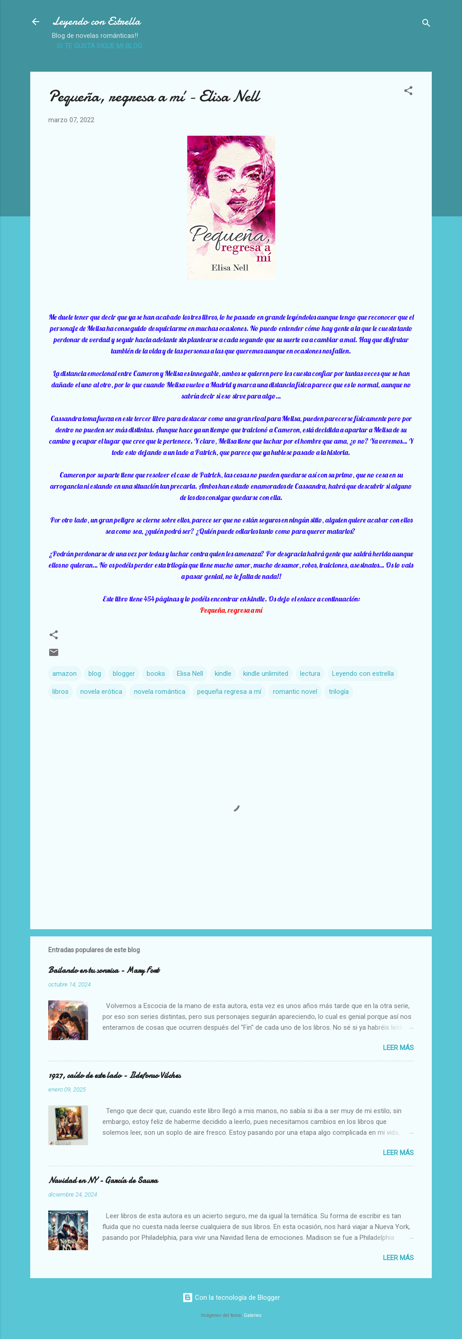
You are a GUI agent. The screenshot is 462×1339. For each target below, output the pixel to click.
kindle (223, 674)
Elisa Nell (190, 674)
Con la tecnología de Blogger (231, 1297)
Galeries (253, 1315)
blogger (124, 674)
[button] (408, 92)
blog (94, 674)
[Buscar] (426, 24)
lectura (310, 674)
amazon (64, 674)
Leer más (398, 1048)
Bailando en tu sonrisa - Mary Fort (103, 970)
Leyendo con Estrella (96, 21)
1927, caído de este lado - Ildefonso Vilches (114, 1075)
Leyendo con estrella (363, 674)
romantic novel (295, 692)
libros (60, 692)
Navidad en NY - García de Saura (102, 1180)
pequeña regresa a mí (229, 692)
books (156, 674)
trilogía (339, 692)
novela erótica (101, 692)
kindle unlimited (265, 674)
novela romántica (159, 692)
